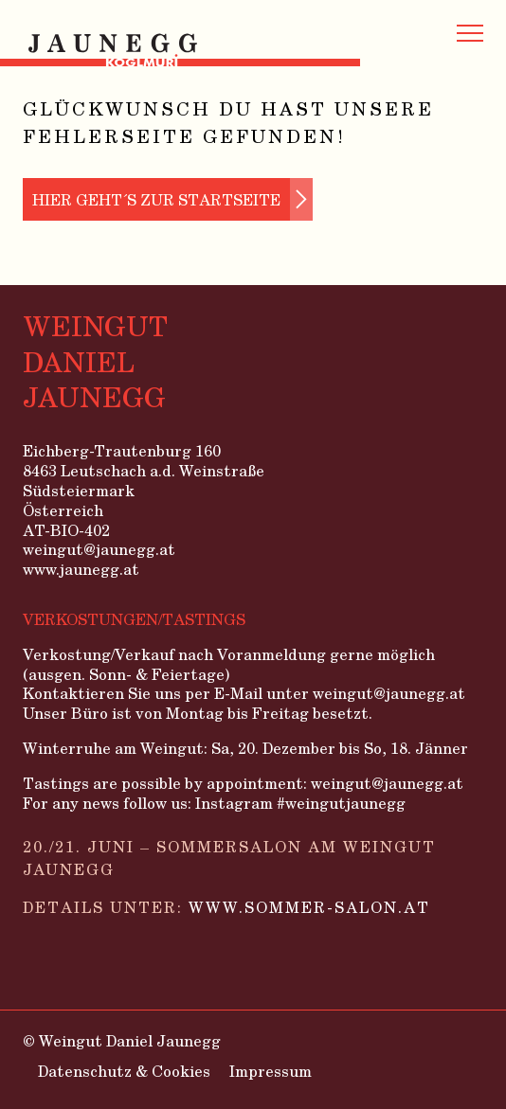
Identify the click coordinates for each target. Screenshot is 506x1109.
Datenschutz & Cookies (124, 1071)
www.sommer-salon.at (309, 907)
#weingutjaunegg (341, 803)
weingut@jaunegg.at (99, 550)
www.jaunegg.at (81, 570)
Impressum (270, 1071)
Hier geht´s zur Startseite (156, 199)
